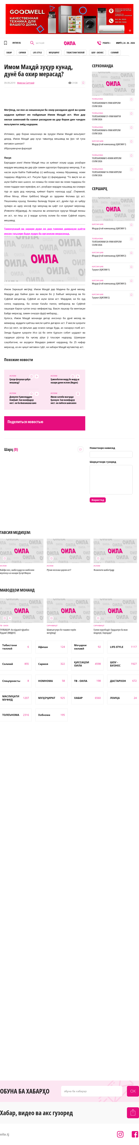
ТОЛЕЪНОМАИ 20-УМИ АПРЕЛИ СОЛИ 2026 (107, 243)
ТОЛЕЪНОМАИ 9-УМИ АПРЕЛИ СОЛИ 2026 (106, 104)
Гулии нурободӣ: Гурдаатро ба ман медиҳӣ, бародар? (111, 631)
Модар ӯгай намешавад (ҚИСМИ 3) (109, 283)
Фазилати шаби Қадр (104, 569)
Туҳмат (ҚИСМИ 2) (101, 297)
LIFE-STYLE (37, 52)
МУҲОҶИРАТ (54, 52)
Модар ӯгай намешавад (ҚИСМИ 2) (109, 255)
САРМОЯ (22, 52)
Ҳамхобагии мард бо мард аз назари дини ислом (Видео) (65, 381)
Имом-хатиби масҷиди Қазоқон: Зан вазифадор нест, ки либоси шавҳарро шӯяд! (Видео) (63, 399)
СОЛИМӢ (114, 52)
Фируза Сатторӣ (25, 82)
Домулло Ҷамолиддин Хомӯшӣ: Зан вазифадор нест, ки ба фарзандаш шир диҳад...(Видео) (23, 399)
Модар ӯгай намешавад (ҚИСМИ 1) (109, 144)
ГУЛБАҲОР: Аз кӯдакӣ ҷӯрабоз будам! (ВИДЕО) (14, 631)
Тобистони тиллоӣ (75, 52)
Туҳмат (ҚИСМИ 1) (101, 269)
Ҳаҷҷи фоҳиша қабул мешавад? (20, 381)
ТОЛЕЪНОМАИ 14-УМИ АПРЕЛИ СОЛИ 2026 (107, 174)
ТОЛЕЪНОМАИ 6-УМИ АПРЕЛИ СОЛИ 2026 (106, 132)
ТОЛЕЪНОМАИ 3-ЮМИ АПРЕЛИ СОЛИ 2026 (106, 160)
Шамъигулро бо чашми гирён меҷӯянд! (61, 631)
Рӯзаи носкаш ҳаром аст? (59, 569)
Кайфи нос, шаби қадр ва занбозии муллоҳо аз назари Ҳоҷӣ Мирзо (17, 571)
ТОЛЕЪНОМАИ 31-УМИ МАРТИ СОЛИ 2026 (106, 118)
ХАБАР (9, 52)
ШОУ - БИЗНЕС (97, 52)
